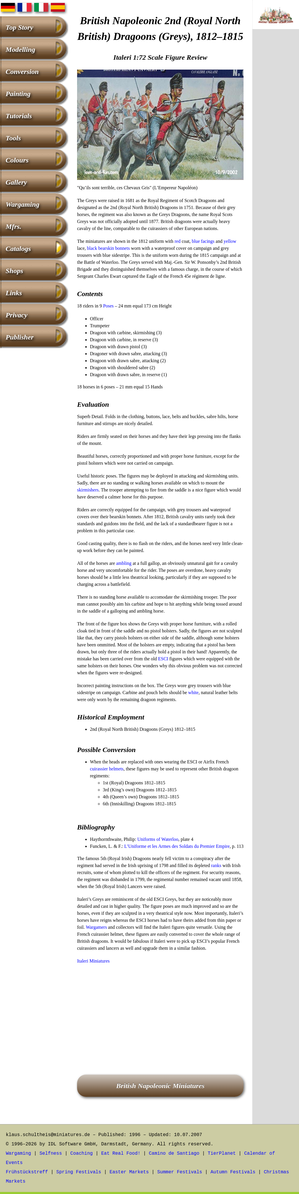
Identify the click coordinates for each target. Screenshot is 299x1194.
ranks (216, 865)
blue (196, 241)
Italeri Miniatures (93, 960)
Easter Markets (129, 1172)
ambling (123, 563)
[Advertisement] (160, 1011)
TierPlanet (222, 1153)
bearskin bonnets (114, 248)
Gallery (16, 182)
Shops (14, 271)
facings (207, 241)
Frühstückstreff (27, 1172)
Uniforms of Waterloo (157, 839)
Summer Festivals (179, 1172)
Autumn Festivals (233, 1172)
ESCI (163, 658)
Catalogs (18, 248)
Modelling (20, 49)
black (92, 248)
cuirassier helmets (107, 768)
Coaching (81, 1153)
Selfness (50, 1153)
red (177, 241)
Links (14, 293)
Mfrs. (13, 226)
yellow (230, 241)
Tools (13, 138)
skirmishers (88, 489)
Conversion (22, 71)
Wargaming (22, 204)
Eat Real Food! (120, 1153)
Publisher (20, 337)
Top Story (19, 27)
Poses (108, 305)
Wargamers (96, 927)
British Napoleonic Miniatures (160, 1085)
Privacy (16, 315)
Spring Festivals (78, 1172)
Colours (17, 160)
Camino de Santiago (174, 1153)
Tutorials (19, 116)
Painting (18, 94)
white (193, 692)
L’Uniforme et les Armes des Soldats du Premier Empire (177, 846)
